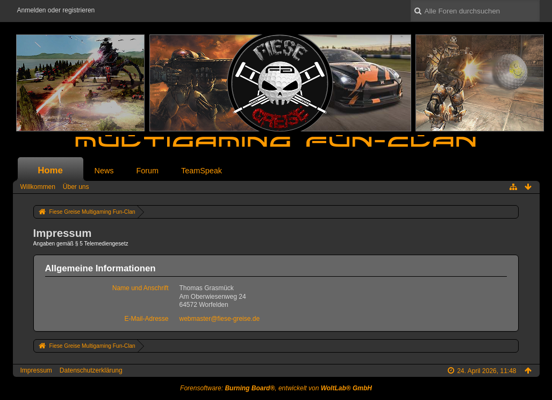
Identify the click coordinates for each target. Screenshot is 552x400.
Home (50, 170)
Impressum (36, 370)
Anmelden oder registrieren (56, 10)
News (104, 170)
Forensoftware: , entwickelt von (276, 388)
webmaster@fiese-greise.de (220, 318)
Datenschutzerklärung (91, 370)
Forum (147, 170)
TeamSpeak (201, 170)
